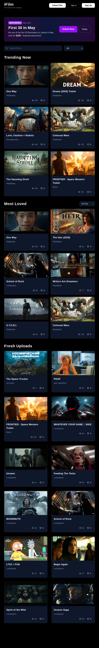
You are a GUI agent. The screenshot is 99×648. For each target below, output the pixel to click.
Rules (84, 29)
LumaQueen (11, 286)
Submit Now (68, 29)
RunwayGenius (12, 140)
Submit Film (57, 5)
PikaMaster (10, 95)
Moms (55, 187)
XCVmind (10, 383)
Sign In (74, 5)
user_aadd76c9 (60, 383)
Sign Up (88, 5)
